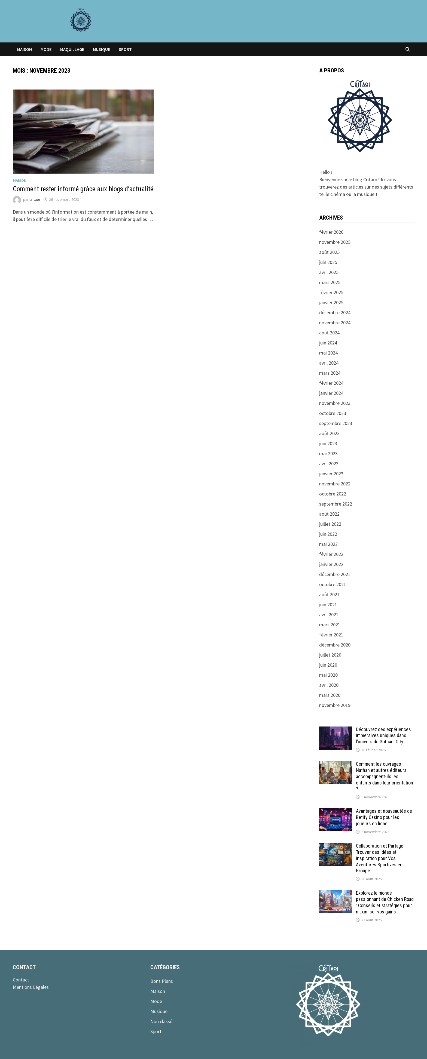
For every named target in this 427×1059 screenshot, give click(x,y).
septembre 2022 (335, 504)
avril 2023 (328, 463)
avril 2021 (328, 614)
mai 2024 (328, 353)
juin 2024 (328, 343)
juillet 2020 (330, 655)
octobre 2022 (332, 494)
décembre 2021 (334, 574)
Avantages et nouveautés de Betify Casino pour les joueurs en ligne (384, 817)
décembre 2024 (334, 312)
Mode (46, 49)
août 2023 (329, 433)
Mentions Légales (31, 987)
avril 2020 (328, 685)
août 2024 (329, 333)
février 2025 (331, 292)
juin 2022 (328, 534)
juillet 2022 (330, 524)
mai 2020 (328, 675)
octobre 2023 (332, 413)
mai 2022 (328, 544)
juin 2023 (328, 443)
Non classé (161, 1021)
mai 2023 (328, 453)
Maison (24, 49)
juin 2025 (328, 262)
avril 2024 (328, 363)
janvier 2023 (331, 473)
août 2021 (329, 594)
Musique (101, 49)
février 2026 (331, 232)
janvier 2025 (331, 302)
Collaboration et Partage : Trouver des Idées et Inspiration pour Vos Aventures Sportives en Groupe (380, 858)
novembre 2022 (334, 484)
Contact (21, 980)
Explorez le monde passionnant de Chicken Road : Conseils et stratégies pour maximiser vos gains (385, 902)
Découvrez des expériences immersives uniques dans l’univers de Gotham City (383, 735)
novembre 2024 (334, 322)
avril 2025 (328, 272)
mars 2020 (329, 695)
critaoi (34, 199)
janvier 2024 (331, 393)
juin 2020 (328, 665)
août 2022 (329, 514)
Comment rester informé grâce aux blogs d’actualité (83, 189)
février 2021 (331, 635)
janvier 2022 (331, 564)
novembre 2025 (334, 242)
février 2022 (331, 554)
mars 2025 (329, 282)
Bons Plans (161, 981)
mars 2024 (329, 373)
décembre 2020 (334, 645)
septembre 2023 (335, 423)
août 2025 (329, 252)
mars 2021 (329, 624)
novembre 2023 (334, 403)
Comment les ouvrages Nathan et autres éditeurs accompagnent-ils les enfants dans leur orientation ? (384, 776)
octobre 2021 (332, 584)
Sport (125, 49)
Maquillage (72, 49)
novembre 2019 (334, 705)
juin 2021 (328, 604)
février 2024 (331, 383)
